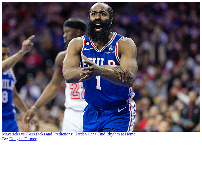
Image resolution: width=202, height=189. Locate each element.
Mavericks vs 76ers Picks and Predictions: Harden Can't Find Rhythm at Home (68, 134)
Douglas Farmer (23, 138)
